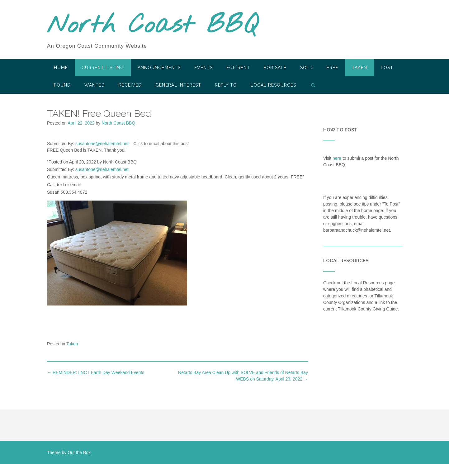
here (337, 158)
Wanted (94, 85)
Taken (359, 67)
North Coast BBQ (152, 26)
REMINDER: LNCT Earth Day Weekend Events (95, 372)
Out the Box (79, 452)
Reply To (226, 85)
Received (130, 85)
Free (332, 67)
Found (62, 85)
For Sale (275, 67)
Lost (387, 67)
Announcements (159, 67)
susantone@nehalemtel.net (102, 143)
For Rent (238, 67)
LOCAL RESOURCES (273, 85)
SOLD (306, 67)
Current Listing (103, 67)
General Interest (178, 85)
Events (203, 67)
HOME (61, 67)
